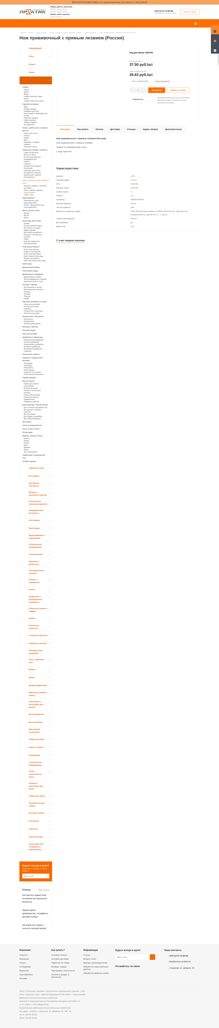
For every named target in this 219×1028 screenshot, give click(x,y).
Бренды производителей (95, 963)
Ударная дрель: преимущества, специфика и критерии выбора (35, 913)
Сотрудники (25, 966)
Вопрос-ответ (89, 959)
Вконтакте (118, 973)
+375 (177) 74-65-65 (163, 11)
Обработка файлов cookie (96, 973)
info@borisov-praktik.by (180, 961)
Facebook (125, 973)
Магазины (24, 959)
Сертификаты (26, 974)
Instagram (132, 973)
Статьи (86, 955)
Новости (23, 955)
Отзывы (23, 978)
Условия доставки (60, 959)
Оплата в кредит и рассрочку (60, 975)
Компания (24, 950)
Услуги (22, 963)
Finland (134, 180)
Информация (90, 950)
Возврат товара (58, 966)
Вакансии (24, 970)
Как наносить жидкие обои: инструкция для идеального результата (34, 898)
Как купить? (58, 950)
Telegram (139, 973)
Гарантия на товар (60, 963)
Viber (146, 973)
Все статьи (44, 890)
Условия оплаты (59, 955)
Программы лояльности (63, 970)
